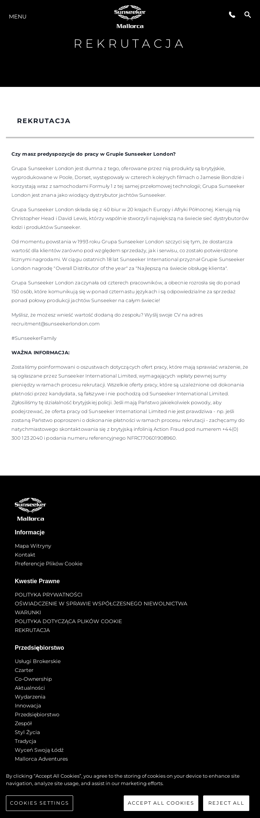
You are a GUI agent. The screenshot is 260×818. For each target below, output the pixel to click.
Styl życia (27, 732)
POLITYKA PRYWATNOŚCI (48, 594)
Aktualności (30, 688)
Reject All (226, 805)
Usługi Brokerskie (38, 661)
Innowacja (28, 705)
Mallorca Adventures (41, 759)
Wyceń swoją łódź (39, 750)
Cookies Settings (39, 805)
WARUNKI (28, 612)
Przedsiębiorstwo (37, 714)
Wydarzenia (30, 696)
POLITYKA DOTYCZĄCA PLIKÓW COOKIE (68, 621)
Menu (18, 16)
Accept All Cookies (161, 805)
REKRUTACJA (32, 630)
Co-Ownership (33, 679)
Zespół (23, 723)
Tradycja (25, 741)
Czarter (24, 670)
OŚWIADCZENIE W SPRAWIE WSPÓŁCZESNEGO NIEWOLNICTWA (101, 603)
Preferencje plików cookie (48, 563)
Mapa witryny (33, 545)
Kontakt (25, 554)
